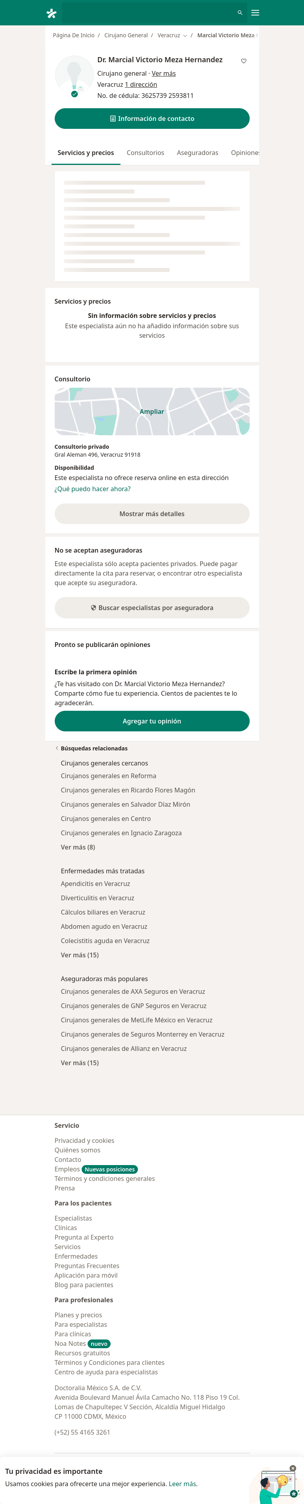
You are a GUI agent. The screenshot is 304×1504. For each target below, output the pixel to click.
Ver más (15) (80, 954)
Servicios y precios (86, 152)
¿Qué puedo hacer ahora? (93, 488)
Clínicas (66, 1227)
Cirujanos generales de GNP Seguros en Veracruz (134, 1005)
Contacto (68, 1159)
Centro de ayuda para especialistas (106, 1372)
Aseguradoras (197, 152)
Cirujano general (122, 73)
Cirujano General (126, 35)
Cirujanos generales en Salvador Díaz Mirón (126, 804)
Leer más (182, 1483)
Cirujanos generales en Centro (106, 818)
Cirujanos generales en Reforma (109, 775)
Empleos (96, 1169)
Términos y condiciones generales (105, 1178)
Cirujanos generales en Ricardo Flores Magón (128, 790)
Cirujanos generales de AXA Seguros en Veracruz (133, 991)
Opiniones (246, 152)
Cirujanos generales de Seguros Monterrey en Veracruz (143, 1034)
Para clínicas (73, 1334)
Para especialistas (81, 1324)
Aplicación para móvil (86, 1275)
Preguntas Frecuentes (87, 1265)
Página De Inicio (74, 35)
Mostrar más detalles (162, 516)
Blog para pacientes (84, 1284)
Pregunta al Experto (84, 1237)
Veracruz (111, 454)
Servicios (68, 1246)
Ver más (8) (78, 847)
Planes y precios (78, 1315)
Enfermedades (76, 1256)
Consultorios (145, 152)
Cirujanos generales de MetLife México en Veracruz (136, 1020)
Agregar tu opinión (152, 721)
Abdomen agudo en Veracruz (104, 926)
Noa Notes (83, 1343)
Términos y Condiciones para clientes (110, 1362)
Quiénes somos (78, 1150)
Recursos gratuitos (82, 1353)
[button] (152, 118)
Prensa (65, 1188)
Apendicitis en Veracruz (95, 883)
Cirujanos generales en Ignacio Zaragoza (121, 833)
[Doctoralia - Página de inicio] (53, 12)
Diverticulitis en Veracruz (97, 898)
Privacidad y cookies (85, 1140)
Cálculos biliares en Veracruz (103, 912)
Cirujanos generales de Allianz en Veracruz (124, 1048)
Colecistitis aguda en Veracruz (105, 940)
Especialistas (73, 1218)
